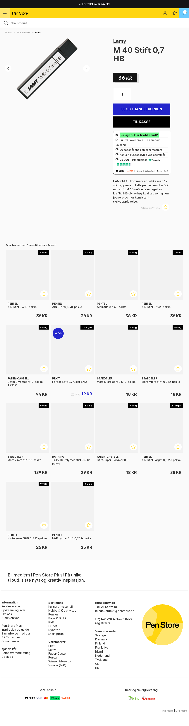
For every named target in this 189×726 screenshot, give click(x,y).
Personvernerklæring (15, 653)
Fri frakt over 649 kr (94, 4)
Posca (52, 657)
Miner (38, 32)
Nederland (102, 655)
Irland (99, 651)
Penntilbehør (24, 32)
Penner (8, 32)
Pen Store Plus (11, 625)
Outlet (52, 626)
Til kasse (142, 122)
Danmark (101, 639)
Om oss (6, 614)
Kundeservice (10, 606)
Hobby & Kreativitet (62, 610)
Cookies (7, 657)
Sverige (100, 635)
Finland (100, 643)
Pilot (51, 646)
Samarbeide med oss (15, 633)
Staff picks (55, 634)
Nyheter (54, 630)
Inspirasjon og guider (15, 629)
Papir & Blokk (57, 618)
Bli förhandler (10, 637)
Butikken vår (10, 618)
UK (97, 664)
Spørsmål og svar (13, 610)
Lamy (119, 41)
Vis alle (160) (57, 665)
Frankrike (101, 647)
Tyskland (101, 659)
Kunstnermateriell (60, 606)
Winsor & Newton (60, 661)
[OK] (94, 23)
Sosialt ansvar (11, 641)
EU (97, 668)
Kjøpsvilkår (8, 649)
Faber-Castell (57, 653)
